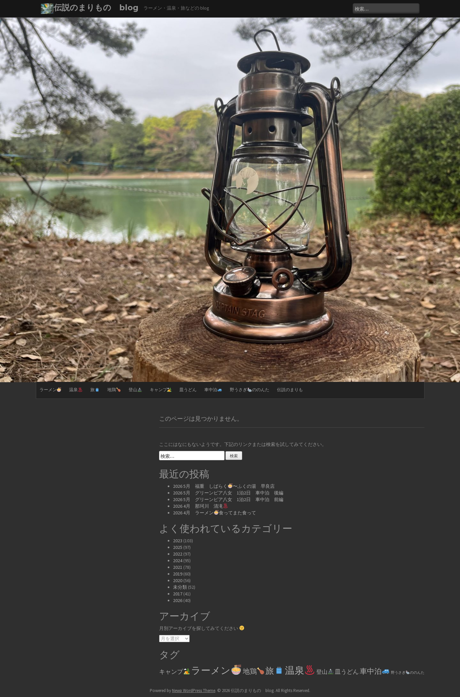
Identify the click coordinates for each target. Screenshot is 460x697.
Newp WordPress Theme (193, 690)
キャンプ (161, 389)
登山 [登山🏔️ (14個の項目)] (324, 671)
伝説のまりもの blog (96, 7)
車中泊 (213, 389)
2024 (177, 561)
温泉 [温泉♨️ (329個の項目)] (300, 670)
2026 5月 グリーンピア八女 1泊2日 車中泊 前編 (228, 499)
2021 (177, 567)
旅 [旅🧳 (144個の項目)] (274, 670)
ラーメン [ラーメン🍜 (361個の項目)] (216, 670)
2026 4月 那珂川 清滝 (200, 506)
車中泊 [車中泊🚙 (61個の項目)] (375, 671)
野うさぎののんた (249, 389)
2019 (177, 574)
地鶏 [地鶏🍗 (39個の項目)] (253, 671)
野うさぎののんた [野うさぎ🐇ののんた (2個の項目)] (407, 672)
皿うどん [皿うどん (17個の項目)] (347, 671)
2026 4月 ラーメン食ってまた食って (214, 513)
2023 (177, 541)
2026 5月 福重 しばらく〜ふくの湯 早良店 (224, 486)
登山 (135, 389)
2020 (177, 580)
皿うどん (188, 389)
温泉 (75, 389)
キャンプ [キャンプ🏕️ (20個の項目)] (174, 671)
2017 (177, 594)
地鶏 (114, 389)
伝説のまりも (290, 389)
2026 (177, 600)
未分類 (180, 587)
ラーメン (50, 389)
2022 (177, 554)
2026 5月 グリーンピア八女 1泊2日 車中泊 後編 (228, 493)
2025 (177, 547)
